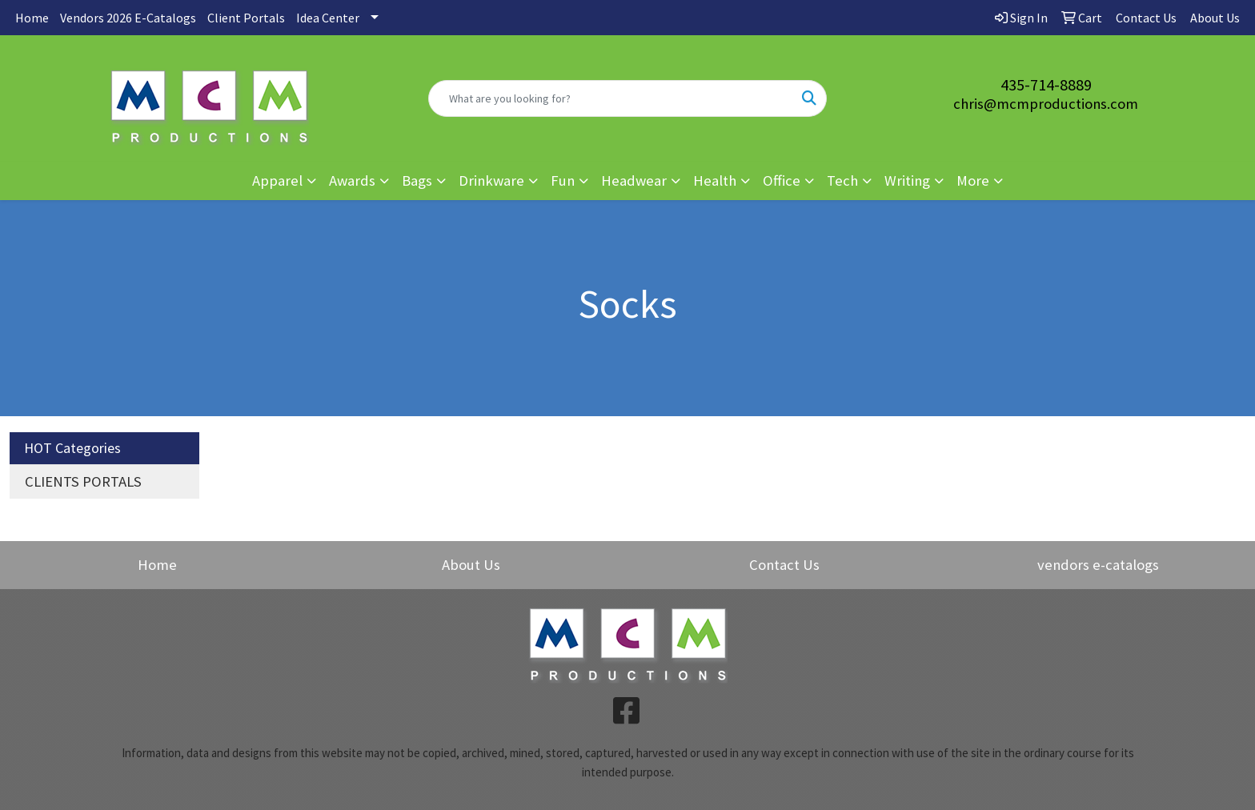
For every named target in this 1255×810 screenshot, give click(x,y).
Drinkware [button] (491, 180)
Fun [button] (563, 180)
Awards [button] (352, 180)
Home (32, 18)
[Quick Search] (611, 98)
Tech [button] (842, 180)
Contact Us (784, 564)
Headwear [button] (634, 180)
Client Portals (246, 18)
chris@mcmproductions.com (1045, 103)
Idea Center (327, 18)
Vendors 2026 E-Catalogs (128, 18)
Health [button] (714, 180)
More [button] (972, 180)
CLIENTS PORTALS (83, 481)
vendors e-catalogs (1098, 564)
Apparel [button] (277, 180)
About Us (471, 564)
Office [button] (781, 180)
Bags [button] (417, 180)
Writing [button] (907, 180)
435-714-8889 (1046, 84)
